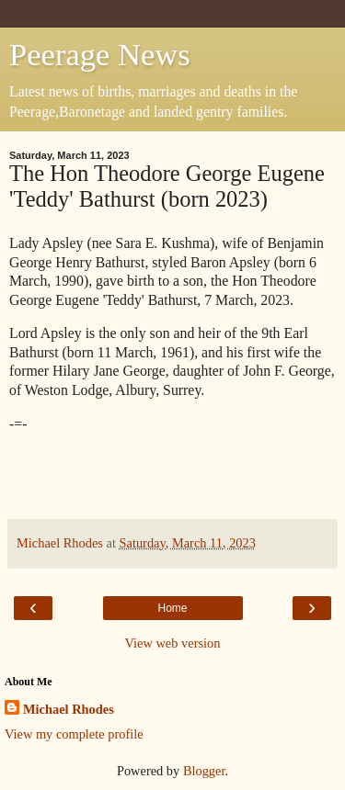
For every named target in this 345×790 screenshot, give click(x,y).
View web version (173, 643)
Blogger (204, 770)
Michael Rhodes (68, 709)
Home (172, 608)
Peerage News (99, 54)
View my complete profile (74, 734)
